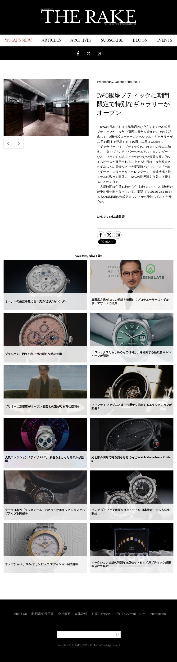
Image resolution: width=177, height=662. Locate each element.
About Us (20, 614)
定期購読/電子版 (42, 614)
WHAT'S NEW (18, 41)
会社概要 (64, 614)
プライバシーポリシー (129, 614)
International (158, 614)
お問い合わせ (100, 614)
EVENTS (164, 41)
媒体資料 (81, 614)
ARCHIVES (80, 41)
